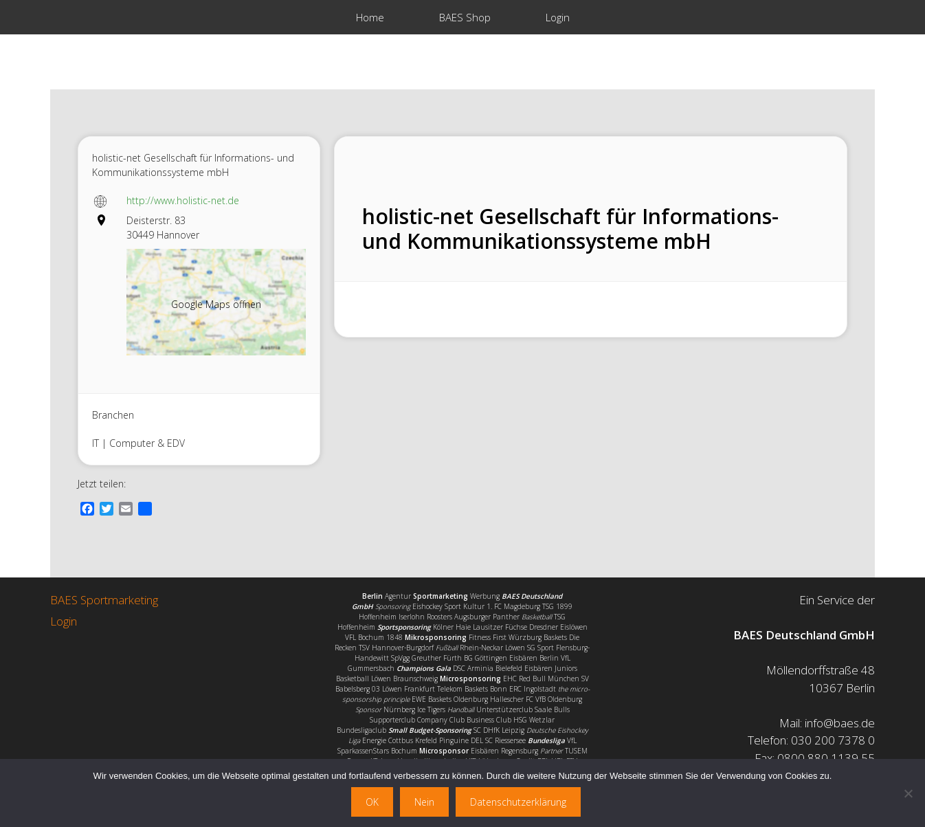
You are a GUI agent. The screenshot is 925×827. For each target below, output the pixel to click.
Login (558, 17)
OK (372, 801)
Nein (424, 801)
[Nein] (908, 793)
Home (370, 17)
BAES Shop (465, 17)
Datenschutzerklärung (518, 801)
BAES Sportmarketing (104, 600)
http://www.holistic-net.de (182, 200)
